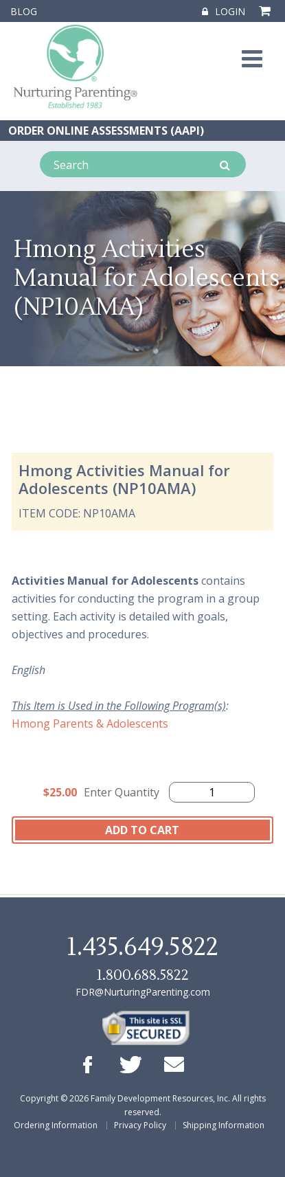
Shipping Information (223, 1125)
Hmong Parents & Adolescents (90, 723)
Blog (23, 11)
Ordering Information (56, 1125)
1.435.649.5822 (142, 947)
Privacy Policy (140, 1125)
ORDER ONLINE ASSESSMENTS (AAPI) (106, 130)
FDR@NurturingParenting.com (143, 991)
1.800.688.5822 (142, 975)
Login (223, 11)
